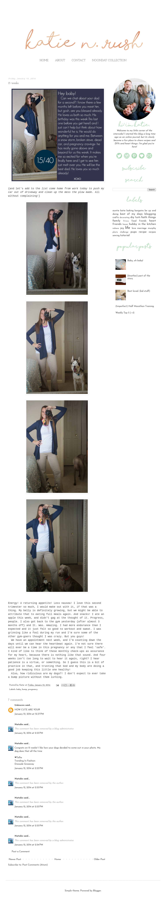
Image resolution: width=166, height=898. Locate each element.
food (134, 221)
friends (142, 221)
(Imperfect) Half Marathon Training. (134, 306)
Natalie (19, 724)
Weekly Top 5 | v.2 (124, 313)
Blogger (97, 891)
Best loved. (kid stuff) (138, 291)
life (127, 228)
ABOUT (60, 60)
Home (57, 859)
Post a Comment (21, 851)
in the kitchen (147, 224)
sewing (116, 235)
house (125, 224)
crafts (116, 217)
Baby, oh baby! (135, 261)
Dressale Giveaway (24, 764)
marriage (142, 228)
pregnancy (33, 689)
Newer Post (15, 859)
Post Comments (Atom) (35, 865)
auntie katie (119, 211)
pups (133, 232)
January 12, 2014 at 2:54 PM (29, 845)
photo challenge (120, 232)
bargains (139, 211)
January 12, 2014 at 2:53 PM (29, 733)
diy (132, 217)
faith (137, 217)
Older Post (99, 859)
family (116, 220)
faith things (148, 217)
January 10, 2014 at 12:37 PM (29, 714)
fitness (126, 221)
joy (122, 228)
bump (24, 689)
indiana (116, 228)
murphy (152, 228)
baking (130, 211)
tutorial (125, 235)
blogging (150, 214)
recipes (152, 232)
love (134, 228)
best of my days (131, 214)
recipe (143, 232)
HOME (44, 60)
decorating (124, 217)
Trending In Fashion (25, 761)
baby (18, 689)
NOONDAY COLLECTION (109, 60)
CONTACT (79, 60)
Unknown (20, 705)
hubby (133, 224)
